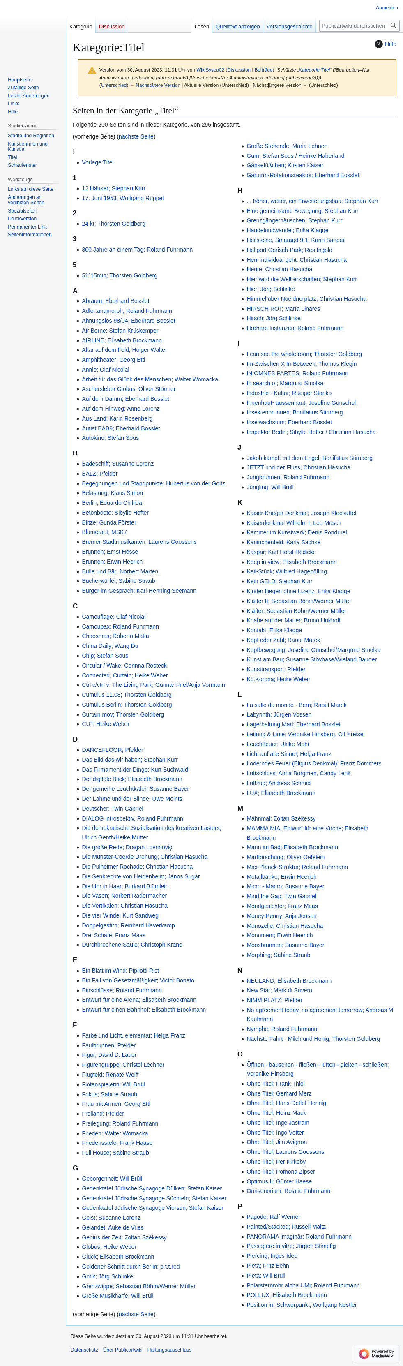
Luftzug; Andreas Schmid (278, 783)
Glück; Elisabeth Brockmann (118, 1256)
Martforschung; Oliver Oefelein (285, 857)
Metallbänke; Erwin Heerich (281, 877)
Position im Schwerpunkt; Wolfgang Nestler (301, 1304)
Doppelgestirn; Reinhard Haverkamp (128, 925)
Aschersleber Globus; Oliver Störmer (128, 389)
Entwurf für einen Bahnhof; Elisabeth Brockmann (144, 1009)
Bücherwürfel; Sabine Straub (118, 581)
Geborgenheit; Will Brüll (112, 1178)
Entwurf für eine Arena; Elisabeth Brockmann (139, 999)
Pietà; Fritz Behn (267, 1265)
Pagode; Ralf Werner (273, 1216)
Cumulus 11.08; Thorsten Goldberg (126, 694)
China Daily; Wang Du (110, 646)
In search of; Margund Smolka (284, 383)
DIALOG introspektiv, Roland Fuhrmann (132, 818)
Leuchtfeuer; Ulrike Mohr (277, 744)
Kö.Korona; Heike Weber (278, 679)
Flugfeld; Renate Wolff (110, 1074)
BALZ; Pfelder (99, 473)
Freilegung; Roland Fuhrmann (120, 1123)
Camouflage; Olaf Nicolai (113, 616)
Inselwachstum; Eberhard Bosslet (289, 422)
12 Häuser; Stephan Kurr (113, 188)
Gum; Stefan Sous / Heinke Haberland (295, 156)
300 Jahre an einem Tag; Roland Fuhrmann (137, 249)
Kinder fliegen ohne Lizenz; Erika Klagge (298, 591)
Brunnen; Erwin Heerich (112, 561)
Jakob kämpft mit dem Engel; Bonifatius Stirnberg (309, 458)
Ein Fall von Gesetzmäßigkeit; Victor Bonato (138, 980)
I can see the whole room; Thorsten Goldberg (304, 354)
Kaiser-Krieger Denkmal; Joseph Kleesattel (301, 513)
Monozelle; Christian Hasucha (284, 925)
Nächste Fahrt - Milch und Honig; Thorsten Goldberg (313, 1038)
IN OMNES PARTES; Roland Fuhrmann (297, 373)
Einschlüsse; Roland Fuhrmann (122, 990)
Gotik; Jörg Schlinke (107, 1276)
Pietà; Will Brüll (265, 1275)
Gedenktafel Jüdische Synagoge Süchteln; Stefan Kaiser (154, 1198)
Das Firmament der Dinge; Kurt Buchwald (135, 769)
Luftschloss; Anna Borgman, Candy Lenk (298, 773)
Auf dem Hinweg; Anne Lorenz (120, 408)
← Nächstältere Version (155, 85)
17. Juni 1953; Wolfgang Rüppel (123, 198)
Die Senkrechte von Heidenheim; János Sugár (141, 876)
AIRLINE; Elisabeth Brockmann (122, 340)
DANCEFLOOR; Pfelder (112, 750)
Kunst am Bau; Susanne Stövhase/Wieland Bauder (311, 659)
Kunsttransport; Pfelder (275, 669)
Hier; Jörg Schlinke (270, 289)
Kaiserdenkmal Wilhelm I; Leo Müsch (293, 523)
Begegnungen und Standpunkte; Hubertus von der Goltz (153, 483)
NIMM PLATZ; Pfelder (274, 1000)
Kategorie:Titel (314, 69)
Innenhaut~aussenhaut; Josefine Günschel (301, 403)
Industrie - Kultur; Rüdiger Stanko (289, 393)
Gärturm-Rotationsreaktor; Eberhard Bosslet (302, 175)
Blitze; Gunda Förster (109, 522)
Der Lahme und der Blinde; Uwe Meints (132, 798)
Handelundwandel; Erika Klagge (287, 230)
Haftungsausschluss (169, 1350)
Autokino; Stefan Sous (110, 438)
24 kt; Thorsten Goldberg (113, 223)
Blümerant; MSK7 (104, 532)
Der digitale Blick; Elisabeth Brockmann (132, 779)
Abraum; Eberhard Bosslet (115, 301)
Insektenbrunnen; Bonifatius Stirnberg (294, 412)
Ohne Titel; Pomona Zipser (280, 1171)
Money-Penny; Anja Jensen (281, 916)
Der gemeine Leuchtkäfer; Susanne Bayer (135, 789)
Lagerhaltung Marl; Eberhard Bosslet (293, 724)
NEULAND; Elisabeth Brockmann (289, 981)
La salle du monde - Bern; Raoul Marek (296, 705)
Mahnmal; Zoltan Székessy (280, 818)
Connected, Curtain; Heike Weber (125, 675)
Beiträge (264, 69)
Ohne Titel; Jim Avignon (276, 1142)
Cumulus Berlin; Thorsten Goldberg (127, 704)
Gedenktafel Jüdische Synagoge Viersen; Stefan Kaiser (152, 1207)
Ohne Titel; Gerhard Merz (278, 1093)
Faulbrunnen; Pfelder (109, 1045)
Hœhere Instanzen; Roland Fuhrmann (294, 328)
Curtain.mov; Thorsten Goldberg (123, 714)
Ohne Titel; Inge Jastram (277, 1122)
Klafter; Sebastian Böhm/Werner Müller (296, 611)
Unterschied (114, 85)
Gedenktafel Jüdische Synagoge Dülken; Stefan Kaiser (152, 1188)
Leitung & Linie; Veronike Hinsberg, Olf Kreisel (305, 734)
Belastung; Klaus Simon (112, 493)
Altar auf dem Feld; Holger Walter (124, 350)
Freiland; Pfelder (103, 1113)
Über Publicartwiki (123, 1350)
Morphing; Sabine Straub (278, 955)
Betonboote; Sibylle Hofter (115, 512)
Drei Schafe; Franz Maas (113, 935)
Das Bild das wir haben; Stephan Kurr (129, 759)
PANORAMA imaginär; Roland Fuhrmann (299, 1236)
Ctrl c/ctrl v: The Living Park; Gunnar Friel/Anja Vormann (153, 685)
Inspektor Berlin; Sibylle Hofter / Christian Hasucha (310, 432)
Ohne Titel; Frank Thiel (275, 1083)
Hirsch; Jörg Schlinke (273, 318)
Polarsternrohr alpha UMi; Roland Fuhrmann (302, 1285)
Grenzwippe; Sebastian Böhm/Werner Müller (139, 1286)
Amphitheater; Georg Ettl (113, 359)
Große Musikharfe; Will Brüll (117, 1295)
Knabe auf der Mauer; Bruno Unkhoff (293, 620)
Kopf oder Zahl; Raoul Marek (283, 640)
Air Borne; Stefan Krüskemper (120, 330)
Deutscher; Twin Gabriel (112, 808)
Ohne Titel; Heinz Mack (276, 1112)
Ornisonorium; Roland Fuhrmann (288, 1191)
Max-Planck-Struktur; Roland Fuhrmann (297, 867)
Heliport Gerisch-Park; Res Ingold (289, 250)
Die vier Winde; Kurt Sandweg (120, 915)
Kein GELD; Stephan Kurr (279, 581)
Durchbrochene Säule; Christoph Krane (132, 944)
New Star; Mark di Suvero (279, 990)
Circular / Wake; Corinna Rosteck (124, 665)
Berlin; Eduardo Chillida (112, 502)
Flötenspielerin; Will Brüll (113, 1084)
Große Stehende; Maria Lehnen (286, 146)
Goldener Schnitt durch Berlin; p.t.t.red (131, 1266)
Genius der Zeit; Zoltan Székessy (124, 1237)
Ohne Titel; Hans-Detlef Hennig (286, 1103)
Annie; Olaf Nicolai (105, 369)
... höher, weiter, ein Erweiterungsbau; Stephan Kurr (312, 201)
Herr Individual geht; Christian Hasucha (296, 260)
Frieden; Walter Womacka (115, 1133)
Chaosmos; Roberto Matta (115, 636)
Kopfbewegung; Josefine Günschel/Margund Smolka (313, 650)
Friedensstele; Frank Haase (117, 1142)
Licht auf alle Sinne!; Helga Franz (288, 754)
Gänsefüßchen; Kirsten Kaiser (284, 165)
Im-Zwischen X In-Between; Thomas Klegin (301, 364)
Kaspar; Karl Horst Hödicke (281, 552)
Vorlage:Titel (97, 162)
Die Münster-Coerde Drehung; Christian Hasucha (144, 856)
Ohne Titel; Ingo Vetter (275, 1132)
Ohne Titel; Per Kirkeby (276, 1161)
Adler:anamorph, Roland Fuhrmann (127, 310)
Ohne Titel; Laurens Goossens (285, 1152)
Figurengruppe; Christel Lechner (123, 1064)
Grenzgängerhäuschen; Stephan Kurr (294, 220)
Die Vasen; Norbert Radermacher (124, 895)
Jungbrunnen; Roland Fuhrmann (287, 477)
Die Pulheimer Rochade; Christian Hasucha (137, 866)
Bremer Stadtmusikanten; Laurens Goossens (139, 542)
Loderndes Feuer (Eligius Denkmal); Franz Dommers (313, 763)
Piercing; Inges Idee (271, 1256)
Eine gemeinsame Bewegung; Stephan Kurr (302, 211)
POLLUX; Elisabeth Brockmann (286, 1295)
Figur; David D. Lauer (109, 1055)
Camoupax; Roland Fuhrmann (120, 626)
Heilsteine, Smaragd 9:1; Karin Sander (295, 240)
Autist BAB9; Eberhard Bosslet (121, 428)
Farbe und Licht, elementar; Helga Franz (133, 1035)
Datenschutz (84, 1350)
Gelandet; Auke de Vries (112, 1227)
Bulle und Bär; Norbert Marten (120, 571)
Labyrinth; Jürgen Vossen (278, 714)
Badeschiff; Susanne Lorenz (118, 463)
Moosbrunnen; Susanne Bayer (285, 945)
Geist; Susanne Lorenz (111, 1217)
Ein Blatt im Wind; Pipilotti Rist (120, 970)
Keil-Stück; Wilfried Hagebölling (286, 571)
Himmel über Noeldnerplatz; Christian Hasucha (306, 299)
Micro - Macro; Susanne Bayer (285, 886)
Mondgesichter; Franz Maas (282, 906)
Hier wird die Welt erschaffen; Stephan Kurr (301, 279)
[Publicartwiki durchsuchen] (359, 26)
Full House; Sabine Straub (115, 1152)
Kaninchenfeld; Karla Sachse (283, 542)
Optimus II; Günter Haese (279, 1181)
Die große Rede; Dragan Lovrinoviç (127, 847)
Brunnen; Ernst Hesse (110, 551)
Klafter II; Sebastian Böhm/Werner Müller (298, 601)
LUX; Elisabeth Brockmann (280, 793)
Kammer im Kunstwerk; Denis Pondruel (296, 532)
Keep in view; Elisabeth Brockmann (291, 562)
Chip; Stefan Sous (105, 655)
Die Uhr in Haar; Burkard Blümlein (125, 886)
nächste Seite (136, 136)
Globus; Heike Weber (109, 1246)
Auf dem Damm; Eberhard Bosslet (125, 398)
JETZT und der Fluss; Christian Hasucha (298, 467)
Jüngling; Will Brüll (269, 487)
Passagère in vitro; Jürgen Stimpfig (291, 1246)
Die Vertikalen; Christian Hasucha (125, 905)
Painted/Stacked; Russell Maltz (286, 1226)
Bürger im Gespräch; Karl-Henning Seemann (139, 590)
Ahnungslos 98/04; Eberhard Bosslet (128, 320)
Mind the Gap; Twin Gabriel (281, 896)
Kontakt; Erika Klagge (274, 630)
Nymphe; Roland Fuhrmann (281, 1029)
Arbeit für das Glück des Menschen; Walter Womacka (150, 379)
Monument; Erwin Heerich (279, 935)
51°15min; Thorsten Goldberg (119, 275)
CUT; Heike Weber (105, 724)
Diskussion (239, 69)
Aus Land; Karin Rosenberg (117, 418)
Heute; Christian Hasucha (279, 269)
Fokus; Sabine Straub (109, 1094)
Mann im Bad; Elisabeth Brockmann (292, 847)
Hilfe (384, 44)
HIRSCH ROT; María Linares (283, 308)
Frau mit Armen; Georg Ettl (116, 1103)
